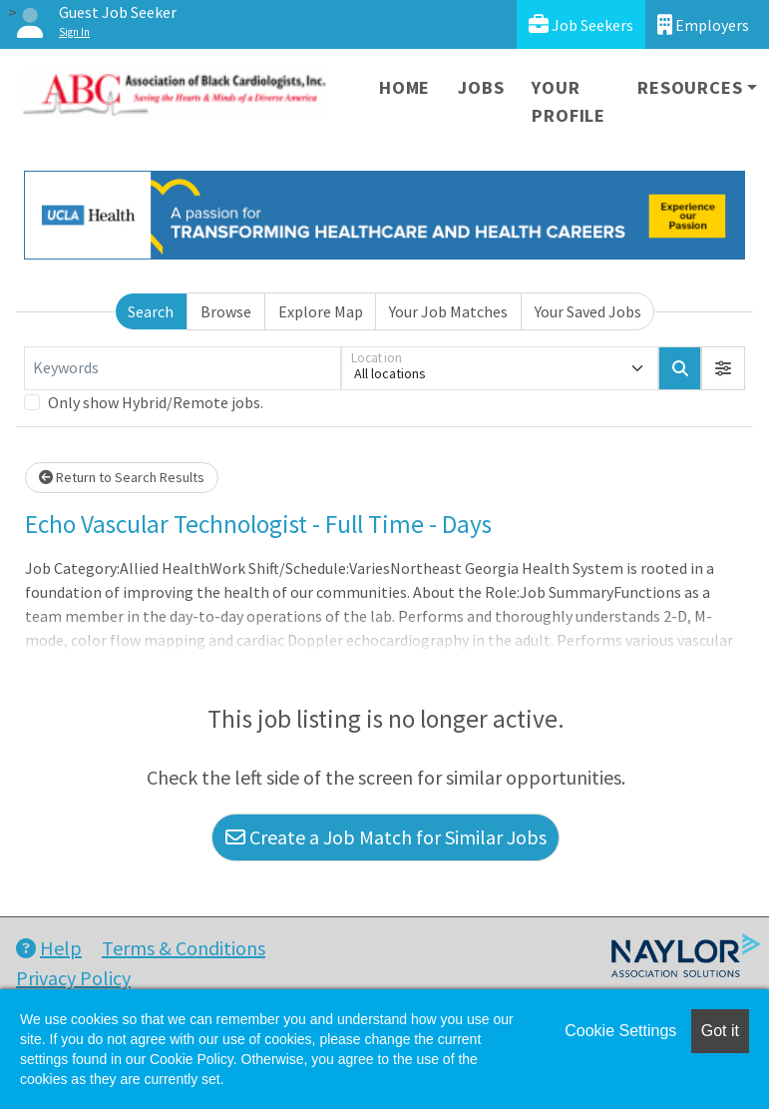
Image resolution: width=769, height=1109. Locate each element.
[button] (723, 368)
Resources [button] (689, 87)
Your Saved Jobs (588, 311)
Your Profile (568, 101)
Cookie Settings (620, 1030)
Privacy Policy (73, 977)
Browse (225, 311)
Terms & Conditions (183, 947)
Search (151, 311)
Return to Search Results (121, 477)
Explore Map (320, 311)
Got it (720, 1030)
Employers (703, 24)
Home (404, 87)
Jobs (481, 87)
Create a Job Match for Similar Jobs (386, 837)
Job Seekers (581, 24)
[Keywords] (182, 368)
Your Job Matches (448, 311)
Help (49, 947)
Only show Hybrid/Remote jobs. (155, 402)
